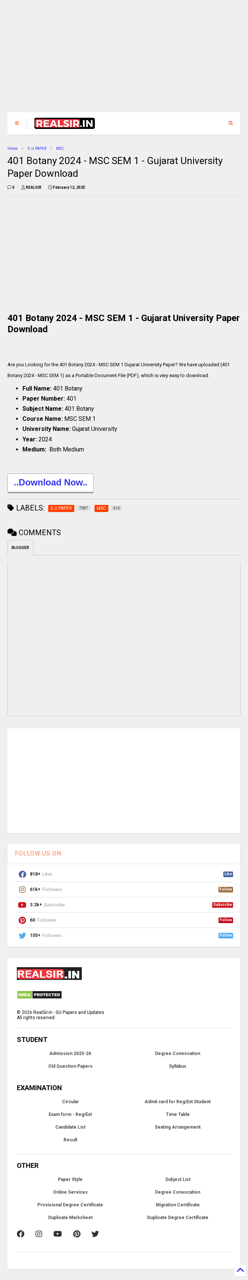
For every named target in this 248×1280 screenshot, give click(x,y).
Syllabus (177, 1066)
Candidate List (70, 1127)
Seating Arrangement (178, 1127)
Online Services (70, 1192)
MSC (60, 148)
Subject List (177, 1179)
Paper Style (70, 1179)
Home (12, 148)
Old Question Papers (70, 1066)
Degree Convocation (177, 1053)
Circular (70, 1101)
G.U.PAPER (36, 148)
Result (70, 1139)
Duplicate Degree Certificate (177, 1217)
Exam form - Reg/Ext (70, 1114)
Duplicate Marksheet (70, 1217)
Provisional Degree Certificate (70, 1204)
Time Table (178, 1114)
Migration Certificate (178, 1204)
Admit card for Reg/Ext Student (178, 1101)
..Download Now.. (50, 483)
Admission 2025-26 (70, 1053)
